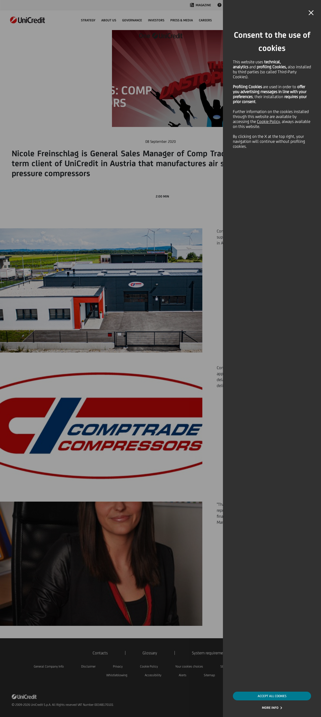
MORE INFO (270, 708)
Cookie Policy (268, 121)
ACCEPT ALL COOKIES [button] (272, 696)
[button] (311, 13)
